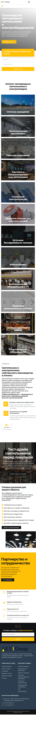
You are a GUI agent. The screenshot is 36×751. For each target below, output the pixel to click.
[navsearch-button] (25, 2)
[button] (2, 6)
